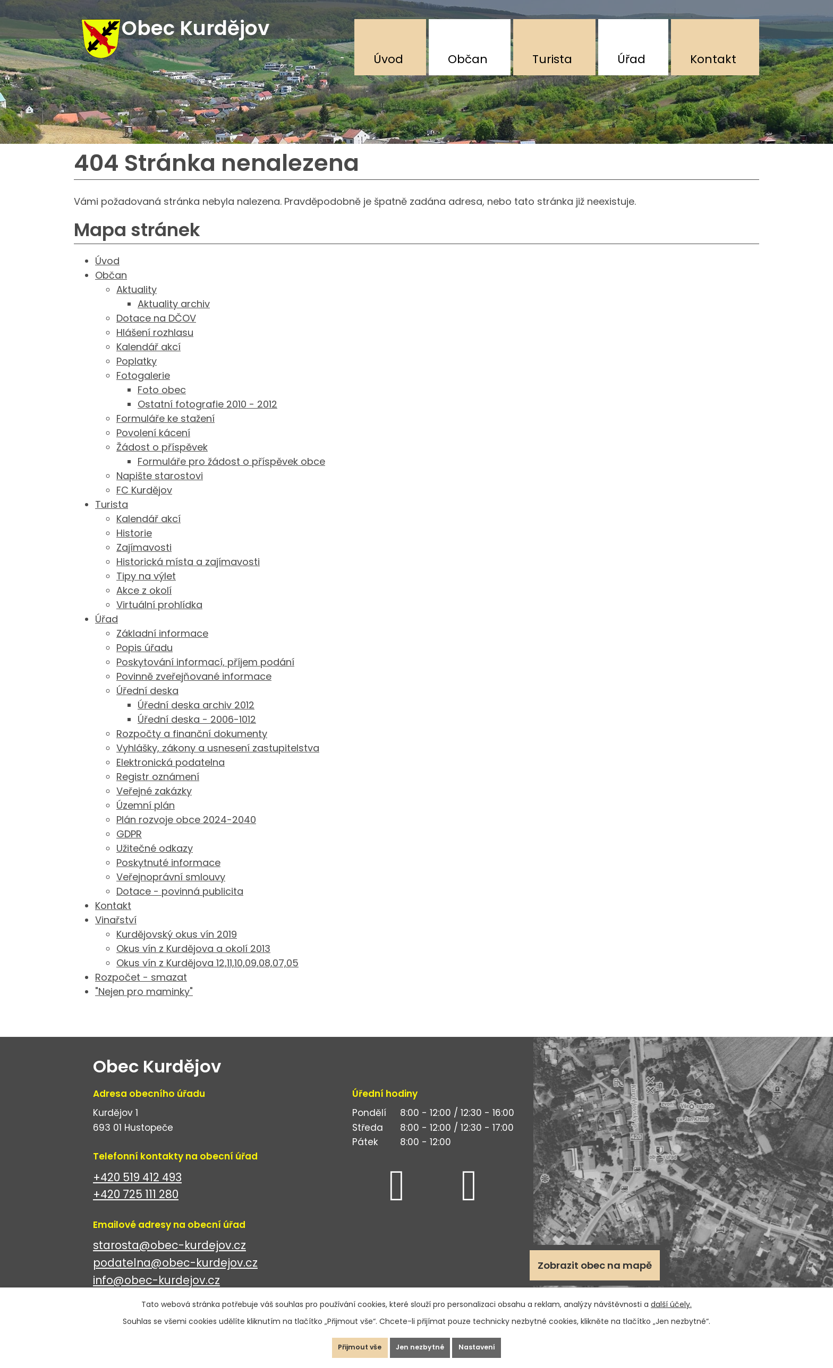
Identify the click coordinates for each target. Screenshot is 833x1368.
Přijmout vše (344, 1343)
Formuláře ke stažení (165, 431)
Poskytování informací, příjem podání (205, 675)
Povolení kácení (153, 446)
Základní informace (162, 646)
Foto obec (162, 403)
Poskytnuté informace (168, 875)
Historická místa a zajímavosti (188, 575)
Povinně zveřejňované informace (193, 689)
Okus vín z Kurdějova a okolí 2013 (193, 961)
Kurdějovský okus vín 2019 (176, 947)
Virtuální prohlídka (159, 618)
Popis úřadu (144, 661)
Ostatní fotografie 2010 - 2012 (207, 417)
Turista (552, 59)
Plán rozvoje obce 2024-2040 (186, 832)
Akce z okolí (144, 603)
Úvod (388, 59)
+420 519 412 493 (137, 1190)
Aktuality (136, 302)
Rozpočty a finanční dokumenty (191, 747)
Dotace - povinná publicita (179, 904)
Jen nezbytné (421, 1343)
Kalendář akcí (148, 360)
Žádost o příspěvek (162, 460)
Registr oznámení (157, 789)
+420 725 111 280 (135, 1207)
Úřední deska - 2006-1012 (197, 732)
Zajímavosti (144, 560)
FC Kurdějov (144, 503)
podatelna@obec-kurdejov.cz (175, 1276)
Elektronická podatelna (170, 775)
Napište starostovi (159, 489)
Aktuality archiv (174, 317)
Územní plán (145, 818)
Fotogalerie (143, 388)
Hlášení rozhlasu (154, 345)
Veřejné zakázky (154, 804)
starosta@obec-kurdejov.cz (169, 1259)
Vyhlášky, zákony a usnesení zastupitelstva (217, 761)
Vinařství (116, 933)
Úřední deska (147, 704)
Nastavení (493, 1343)
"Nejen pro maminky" (144, 1004)
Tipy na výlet (146, 589)
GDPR (129, 847)
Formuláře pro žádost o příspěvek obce (231, 474)
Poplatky (136, 374)
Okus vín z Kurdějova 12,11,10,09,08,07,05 (207, 976)
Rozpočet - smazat (141, 990)
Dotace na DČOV (156, 331)
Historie (134, 546)
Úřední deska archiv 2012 (196, 718)
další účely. (671, 1296)
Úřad (631, 59)
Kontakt (713, 59)
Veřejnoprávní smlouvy (170, 890)
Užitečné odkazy (154, 861)
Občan (468, 59)
